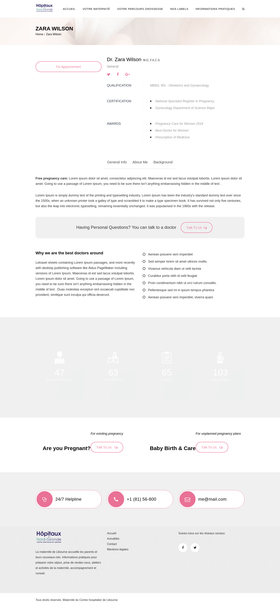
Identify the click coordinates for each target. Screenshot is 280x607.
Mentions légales (117, 549)
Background (162, 162)
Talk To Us (196, 227)
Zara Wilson (53, 34)
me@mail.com (203, 499)
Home (39, 34)
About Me (140, 162)
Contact (112, 544)
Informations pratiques (215, 8)
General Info (117, 162)
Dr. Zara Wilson (124, 59)
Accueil (69, 8)
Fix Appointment (68, 67)
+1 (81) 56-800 (131, 499)
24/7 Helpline (59, 499)
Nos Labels (179, 8)
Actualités (113, 538)
